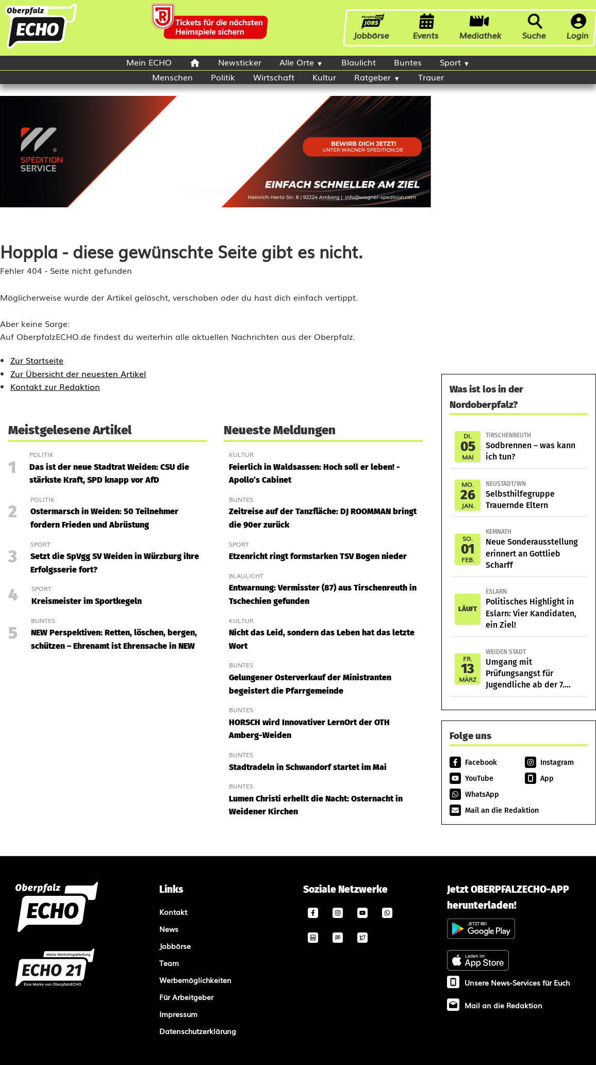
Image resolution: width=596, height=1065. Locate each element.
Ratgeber (372, 77)
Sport (450, 62)
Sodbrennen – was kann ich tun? (534, 446)
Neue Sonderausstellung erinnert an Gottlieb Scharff (534, 548)
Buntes (408, 62)
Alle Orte (296, 62)
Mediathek (480, 27)
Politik (223, 77)
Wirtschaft (273, 77)
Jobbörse (372, 27)
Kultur (324, 77)
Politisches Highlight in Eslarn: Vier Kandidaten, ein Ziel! (534, 608)
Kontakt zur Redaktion (55, 386)
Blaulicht (358, 62)
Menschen (172, 77)
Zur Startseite (36, 360)
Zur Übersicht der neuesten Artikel (78, 373)
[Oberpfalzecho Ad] (211, 28)
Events (425, 27)
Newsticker (239, 62)
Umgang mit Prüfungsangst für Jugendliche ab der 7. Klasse (534, 669)
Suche (534, 27)
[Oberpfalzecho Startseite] (41, 47)
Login (577, 27)
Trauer (431, 77)
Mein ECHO (149, 62)
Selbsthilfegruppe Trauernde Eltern (534, 494)
